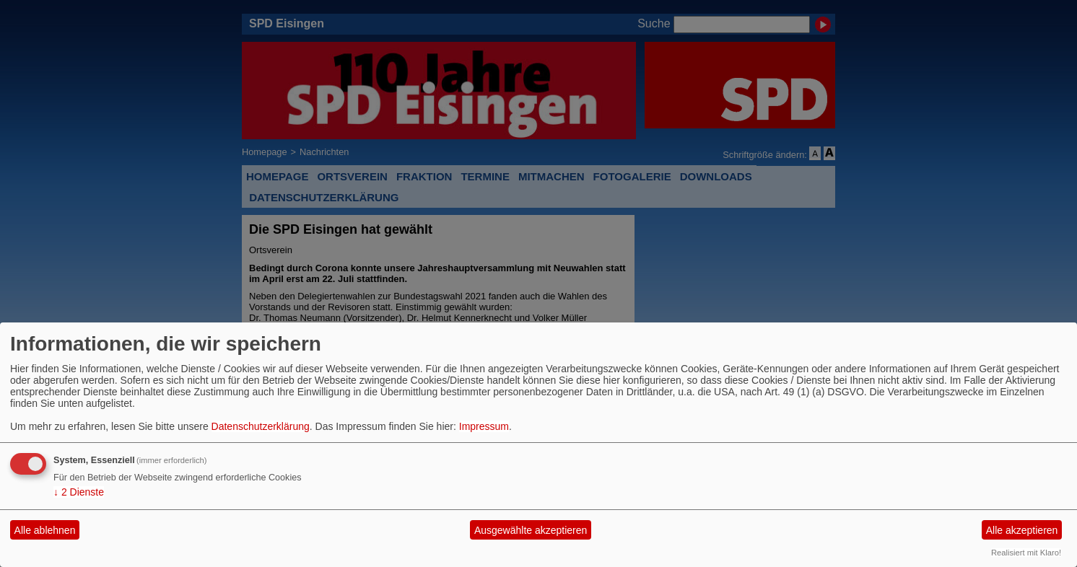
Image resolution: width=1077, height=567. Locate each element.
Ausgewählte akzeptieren (530, 530)
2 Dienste (78, 492)
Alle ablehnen (45, 530)
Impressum (484, 426)
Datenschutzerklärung (261, 426)
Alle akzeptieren (1022, 530)
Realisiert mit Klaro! (1026, 552)
